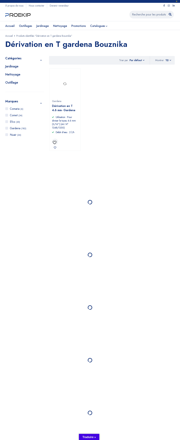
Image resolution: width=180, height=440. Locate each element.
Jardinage (11, 67)
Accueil (9, 36)
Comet (16, 116)
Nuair (15, 135)
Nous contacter (36, 5)
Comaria (16, 109)
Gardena (18, 129)
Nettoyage (12, 75)
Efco (15, 122)
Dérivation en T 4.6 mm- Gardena (63, 109)
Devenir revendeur (59, 5)
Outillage (11, 83)
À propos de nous (14, 5)
